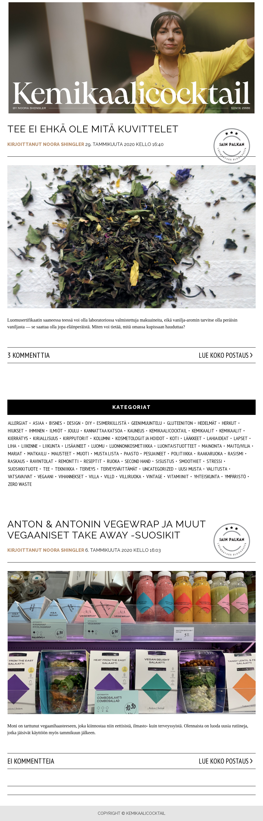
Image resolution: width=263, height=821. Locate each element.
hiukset (16, 430)
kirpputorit (76, 438)
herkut (229, 423)
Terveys (87, 469)
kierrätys (18, 438)
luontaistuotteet (177, 446)
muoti (83, 453)
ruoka (113, 461)
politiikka (182, 453)
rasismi (235, 453)
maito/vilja (238, 446)
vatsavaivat (20, 476)
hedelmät (207, 423)
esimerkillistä (111, 423)
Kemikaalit (203, 430)
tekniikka (64, 469)
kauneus (136, 430)
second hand (138, 461)
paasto (131, 453)
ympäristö (235, 476)
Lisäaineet (75, 446)
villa (94, 476)
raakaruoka (210, 453)
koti (174, 438)
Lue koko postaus (222, 355)
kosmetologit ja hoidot (140, 438)
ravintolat (42, 461)
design (73, 423)
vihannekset (71, 476)
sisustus (165, 461)
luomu (97, 446)
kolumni (102, 438)
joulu (73, 430)
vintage (154, 476)
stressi (214, 461)
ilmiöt (56, 430)
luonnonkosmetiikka (131, 446)
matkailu (36, 453)
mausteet (62, 453)
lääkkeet (193, 438)
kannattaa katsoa (103, 430)
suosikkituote (23, 469)
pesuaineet (155, 453)
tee (46, 469)
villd (109, 476)
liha (12, 446)
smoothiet (190, 461)
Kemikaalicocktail (168, 430)
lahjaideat (218, 438)
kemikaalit (230, 430)
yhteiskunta (207, 476)
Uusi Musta (190, 469)
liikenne (30, 446)
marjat (15, 453)
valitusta (217, 469)
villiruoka (130, 476)
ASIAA (38, 423)
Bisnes (55, 423)
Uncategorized (158, 469)
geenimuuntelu (146, 423)
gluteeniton (180, 423)
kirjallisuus (45, 438)
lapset (241, 438)
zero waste (20, 484)
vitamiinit (178, 476)
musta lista (106, 453)
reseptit (93, 461)
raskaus (16, 461)
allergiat (18, 423)
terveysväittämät (119, 469)
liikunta (51, 446)
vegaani (46, 476)
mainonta (212, 446)
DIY (88, 423)
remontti (69, 461)
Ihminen (36, 430)
